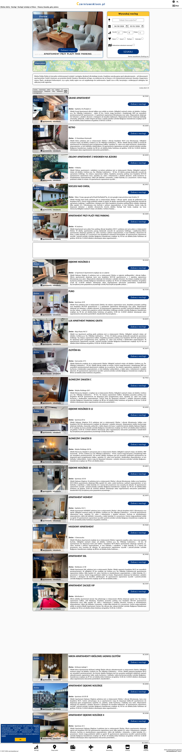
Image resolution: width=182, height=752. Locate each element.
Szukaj (128, 51)
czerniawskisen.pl (91, 4)
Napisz (179, 751)
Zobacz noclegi (138, 104)
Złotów (36, 100)
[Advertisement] (91, 632)
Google (36, 726)
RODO (4, 736)
